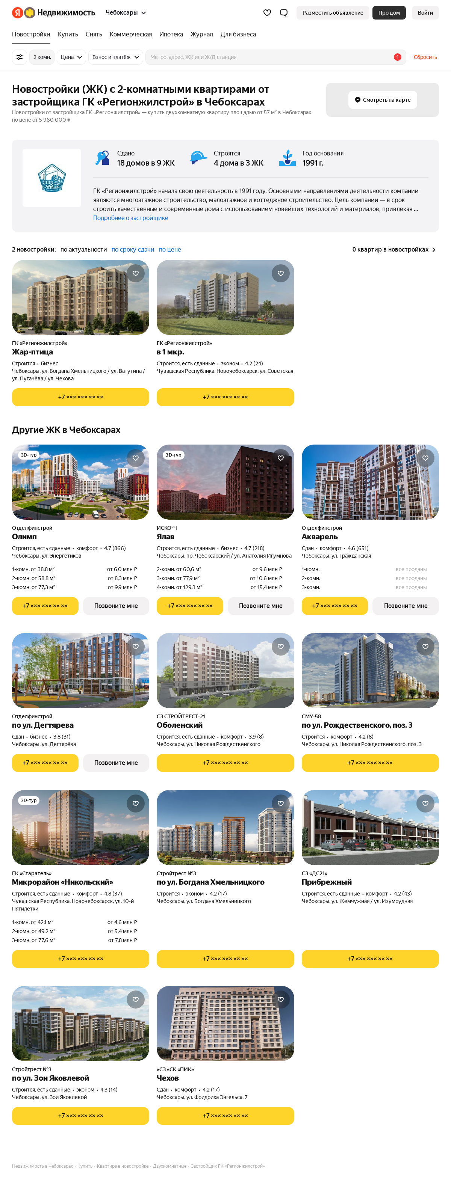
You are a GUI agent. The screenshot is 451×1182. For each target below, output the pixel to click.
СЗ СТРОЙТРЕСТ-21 (181, 716)
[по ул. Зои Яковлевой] (80, 1023)
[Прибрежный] (370, 827)
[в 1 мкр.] (225, 297)
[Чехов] (225, 1023)
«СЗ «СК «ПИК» (175, 1069)
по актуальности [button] (84, 249)
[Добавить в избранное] (136, 273)
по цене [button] (170, 249)
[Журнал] (202, 35)
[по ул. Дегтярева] (80, 670)
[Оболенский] (225, 670)
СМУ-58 (311, 716)
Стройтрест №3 (176, 873)
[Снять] (94, 35)
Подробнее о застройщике (130, 218)
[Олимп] (80, 482)
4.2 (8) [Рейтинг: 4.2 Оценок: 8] (366, 737)
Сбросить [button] (425, 57)
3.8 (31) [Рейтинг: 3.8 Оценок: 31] (62, 737)
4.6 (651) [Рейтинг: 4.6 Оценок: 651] (358, 548)
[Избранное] (267, 13)
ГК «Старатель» (31, 873)
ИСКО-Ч (167, 528)
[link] (425, 13)
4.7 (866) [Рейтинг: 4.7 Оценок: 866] (115, 548)
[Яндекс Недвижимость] (59, 12)
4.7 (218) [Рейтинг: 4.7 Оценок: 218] (254, 548)
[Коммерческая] (131, 35)
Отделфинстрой (32, 528)
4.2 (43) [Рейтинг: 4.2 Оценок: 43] (403, 894)
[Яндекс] (17, 12)
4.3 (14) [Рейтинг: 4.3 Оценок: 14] (109, 1090)
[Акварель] (370, 482)
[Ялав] (225, 482)
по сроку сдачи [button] (133, 249)
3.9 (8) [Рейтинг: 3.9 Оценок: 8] (256, 737)
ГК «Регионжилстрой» (39, 343)
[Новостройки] (33, 35)
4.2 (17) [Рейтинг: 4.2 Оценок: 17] (218, 894)
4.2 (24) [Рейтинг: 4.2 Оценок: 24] (254, 363)
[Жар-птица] (80, 297)
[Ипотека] (171, 35)
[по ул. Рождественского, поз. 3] (370, 670)
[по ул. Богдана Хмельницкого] (225, 827)
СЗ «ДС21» (314, 873)
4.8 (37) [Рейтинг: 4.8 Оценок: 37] (113, 894)
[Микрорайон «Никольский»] (80, 827)
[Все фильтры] (19, 57)
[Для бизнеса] (236, 35)
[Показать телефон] (80, 397)
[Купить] (68, 35)
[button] (284, 13)
